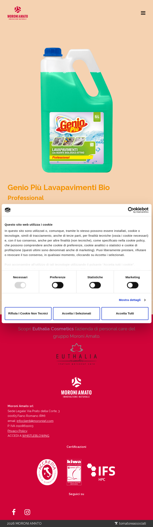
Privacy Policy (17, 431)
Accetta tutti (125, 313)
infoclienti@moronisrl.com (35, 421)
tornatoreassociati (130, 523)
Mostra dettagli (130, 300)
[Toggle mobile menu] (143, 13)
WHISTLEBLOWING (35, 436)
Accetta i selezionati (76, 313)
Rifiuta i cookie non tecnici (28, 313)
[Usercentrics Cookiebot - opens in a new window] (130, 210)
